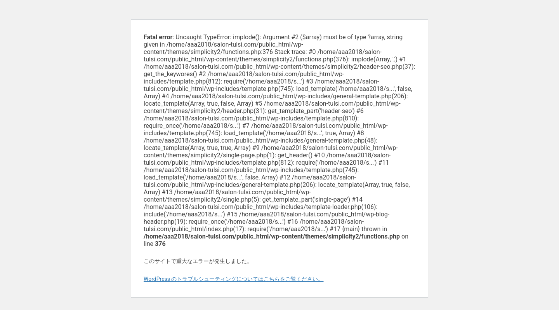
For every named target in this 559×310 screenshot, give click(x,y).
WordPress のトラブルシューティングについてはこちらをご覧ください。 (234, 279)
